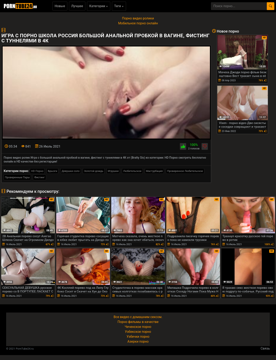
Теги (119, 6)
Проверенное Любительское (185, 171)
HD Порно (37, 171)
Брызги (52, 171)
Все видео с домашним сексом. (138, 317)
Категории (98, 6)
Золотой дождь (93, 171)
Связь (265, 348)
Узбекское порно (138, 332)
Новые (60, 6)
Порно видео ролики (138, 18)
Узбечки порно (138, 337)
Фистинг (39, 177)
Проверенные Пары (17, 177)
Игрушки (113, 171)
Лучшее (77, 6)
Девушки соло (71, 171)
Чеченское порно (138, 327)
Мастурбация (154, 171)
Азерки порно (138, 341)
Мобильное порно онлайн (138, 23)
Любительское (132, 171)
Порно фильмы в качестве (137, 322)
